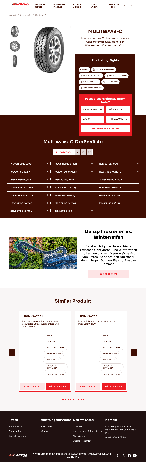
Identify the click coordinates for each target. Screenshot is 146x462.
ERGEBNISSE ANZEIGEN (105, 128)
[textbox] (92, 109)
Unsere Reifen (26, 15)
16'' (89, 152)
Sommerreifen (16, 426)
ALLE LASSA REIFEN (41, 5)
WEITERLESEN (108, 274)
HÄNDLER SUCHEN (57, 386)
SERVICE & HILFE (114, 5)
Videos (44, 431)
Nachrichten (79, 436)
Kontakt (111, 420)
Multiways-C (40, 15)
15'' (83, 152)
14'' (77, 152)
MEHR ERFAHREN (32, 386)
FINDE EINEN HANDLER (58, 5)
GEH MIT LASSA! (97, 5)
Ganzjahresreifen (17, 436)
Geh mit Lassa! (83, 420)
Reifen (13, 420)
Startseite (13, 15)
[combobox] (92, 109)
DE (132, 5)
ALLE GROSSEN (63, 152)
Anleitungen (47, 426)
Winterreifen (15, 431)
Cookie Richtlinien (82, 441)
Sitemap (77, 426)
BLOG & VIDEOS (79, 5)
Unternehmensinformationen (88, 431)
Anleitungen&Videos (56, 420)
